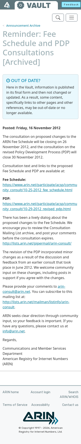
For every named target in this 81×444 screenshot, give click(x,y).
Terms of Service (15, 405)
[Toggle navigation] (72, 18)
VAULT (39, 5)
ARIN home (11, 392)
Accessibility (40, 405)
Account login (40, 392)
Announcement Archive (23, 25)
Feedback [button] (71, 4)
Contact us (70, 405)
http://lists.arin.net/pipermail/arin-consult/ (37, 243)
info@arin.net (14, 331)
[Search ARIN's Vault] (58, 18)
